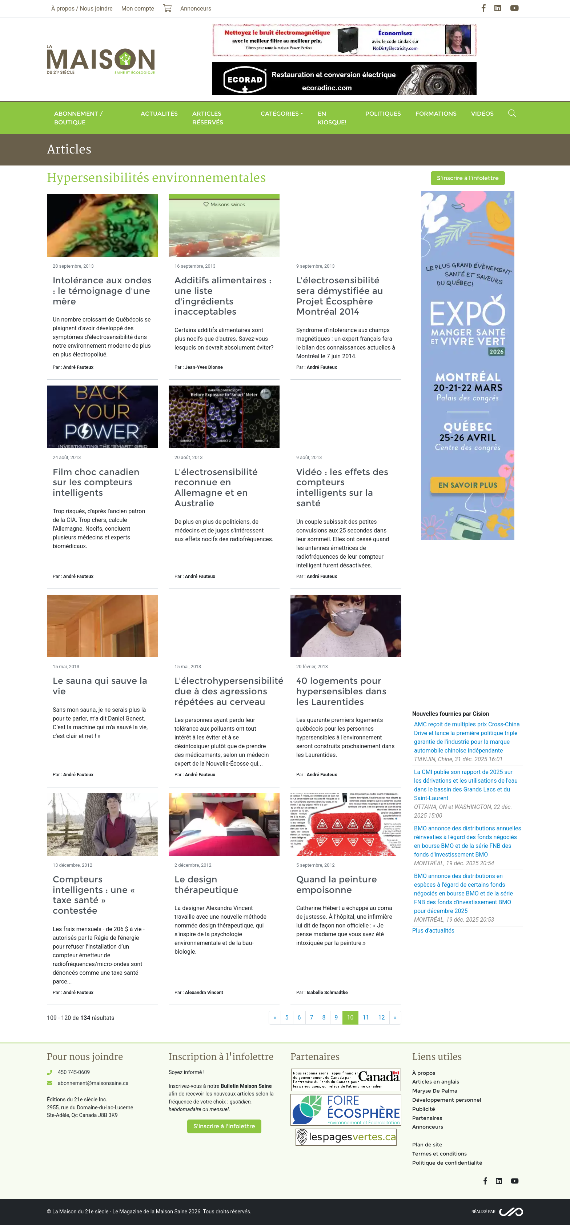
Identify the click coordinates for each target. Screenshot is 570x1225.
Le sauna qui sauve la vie (100, 686)
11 (366, 1017)
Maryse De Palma (434, 1091)
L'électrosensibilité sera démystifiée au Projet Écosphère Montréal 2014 (339, 296)
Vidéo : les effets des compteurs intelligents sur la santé (342, 487)
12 (381, 1017)
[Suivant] (395, 1018)
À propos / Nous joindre (82, 8)
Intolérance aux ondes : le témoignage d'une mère (102, 291)
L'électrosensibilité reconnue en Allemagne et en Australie (216, 487)
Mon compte (137, 8)
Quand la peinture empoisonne (336, 884)
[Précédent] (275, 1018)
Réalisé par (483, 1211)
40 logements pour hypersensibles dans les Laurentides (341, 691)
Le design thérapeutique (206, 884)
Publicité (423, 1109)
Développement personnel (446, 1100)
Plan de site (427, 1144)
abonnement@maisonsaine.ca (93, 1083)
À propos (423, 1073)
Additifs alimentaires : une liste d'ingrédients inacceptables (223, 296)
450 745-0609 (74, 1072)
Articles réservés (207, 118)
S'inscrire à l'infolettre (468, 178)
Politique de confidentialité (447, 1163)
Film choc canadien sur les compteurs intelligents (96, 482)
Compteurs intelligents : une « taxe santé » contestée (94, 895)
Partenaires (427, 1118)
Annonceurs (427, 1127)
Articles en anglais (435, 1081)
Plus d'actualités (433, 930)
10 (350, 1017)
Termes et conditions (439, 1153)
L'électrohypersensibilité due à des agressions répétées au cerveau (229, 691)
